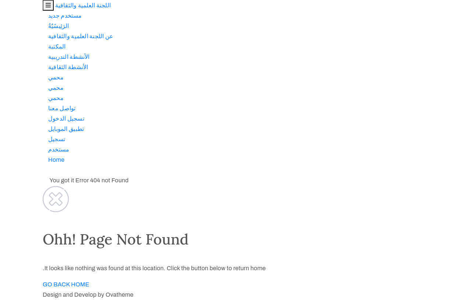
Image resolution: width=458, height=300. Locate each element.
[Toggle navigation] (5, 5)
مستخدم (16, 149)
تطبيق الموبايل (23, 129)
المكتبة (14, 46)
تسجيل (14, 139)
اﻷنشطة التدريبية (26, 57)
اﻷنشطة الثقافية (25, 67)
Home (14, 160)
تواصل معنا (19, 108)
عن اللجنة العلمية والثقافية (38, 36)
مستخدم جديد (22, 15)
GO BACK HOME (23, 284)
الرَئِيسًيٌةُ (16, 26)
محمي (13, 77)
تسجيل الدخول (24, 118)
